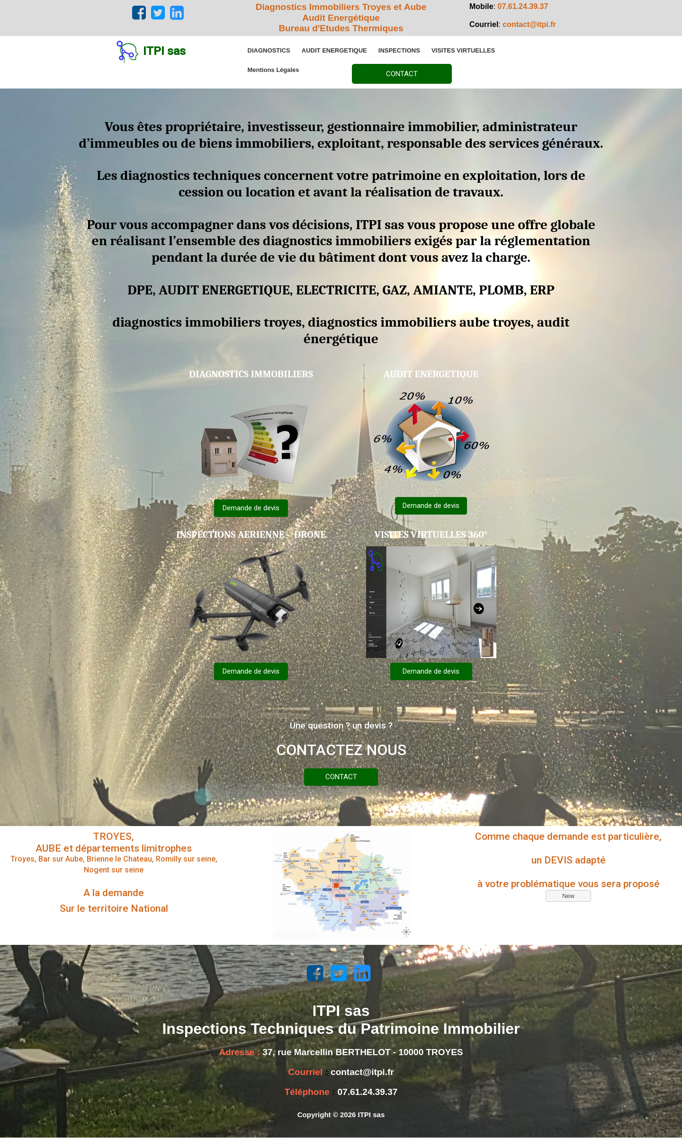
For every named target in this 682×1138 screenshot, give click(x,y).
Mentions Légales (273, 69)
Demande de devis (251, 508)
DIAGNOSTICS (269, 50)
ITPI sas (164, 51)
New (568, 895)
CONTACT (402, 74)
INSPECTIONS (399, 50)
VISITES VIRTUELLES (463, 50)
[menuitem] (269, 50)
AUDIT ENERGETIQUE (334, 50)
